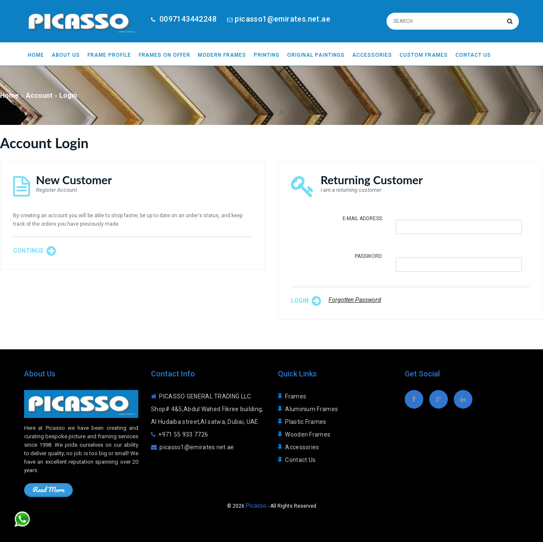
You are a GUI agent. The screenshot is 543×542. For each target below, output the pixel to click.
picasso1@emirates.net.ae (282, 18)
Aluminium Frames (311, 409)
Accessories (372, 55)
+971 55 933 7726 (183, 434)
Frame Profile (109, 55)
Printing (267, 55)
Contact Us (473, 55)
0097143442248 (187, 18)
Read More (48, 489)
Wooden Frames (307, 434)
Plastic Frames (305, 421)
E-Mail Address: (363, 218)
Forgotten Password (355, 299)
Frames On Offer (164, 55)
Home (36, 55)
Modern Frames (222, 55)
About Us (66, 55)
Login (68, 95)
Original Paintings (316, 55)
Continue (34, 251)
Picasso (256, 505)
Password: (369, 256)
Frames (295, 396)
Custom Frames (424, 55)
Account (39, 95)
